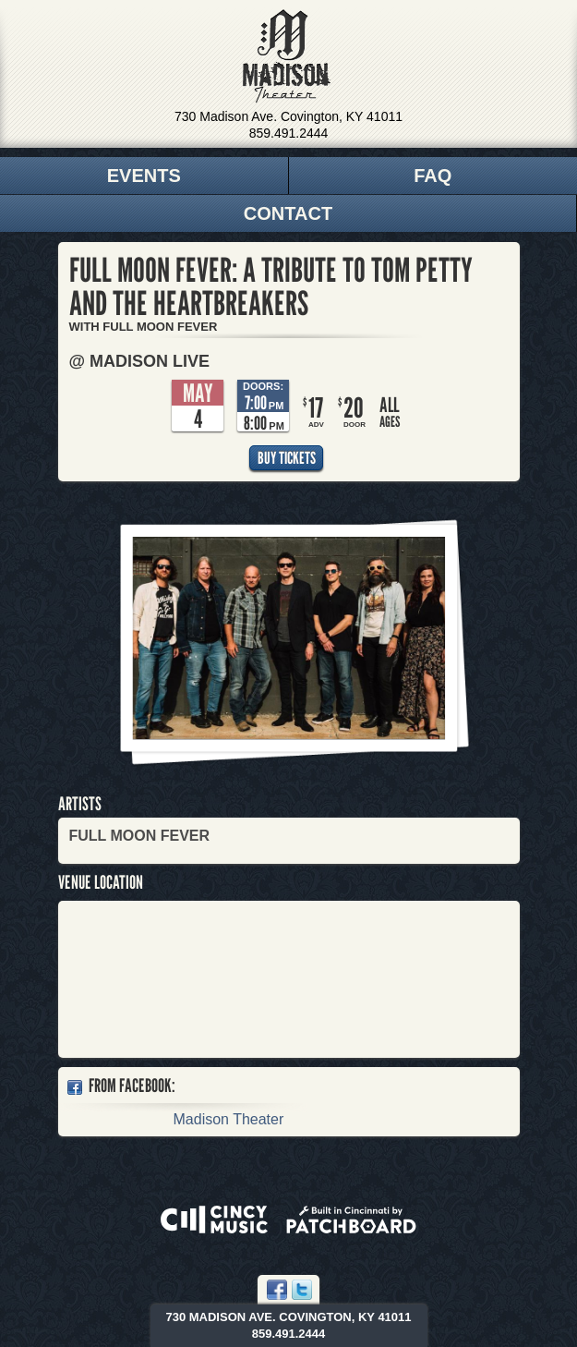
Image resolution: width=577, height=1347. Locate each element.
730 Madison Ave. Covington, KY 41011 (288, 116)
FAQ (432, 175)
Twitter (302, 1290)
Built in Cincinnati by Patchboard (351, 1219)
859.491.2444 (289, 133)
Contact (288, 213)
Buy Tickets (287, 457)
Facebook (277, 1290)
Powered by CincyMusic (214, 1219)
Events (144, 175)
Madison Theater (287, 56)
